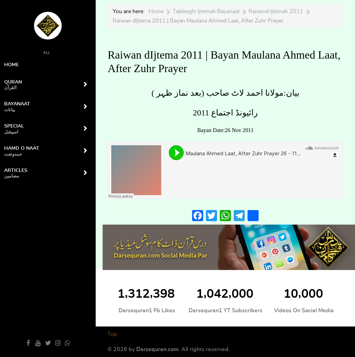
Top (112, 334)
